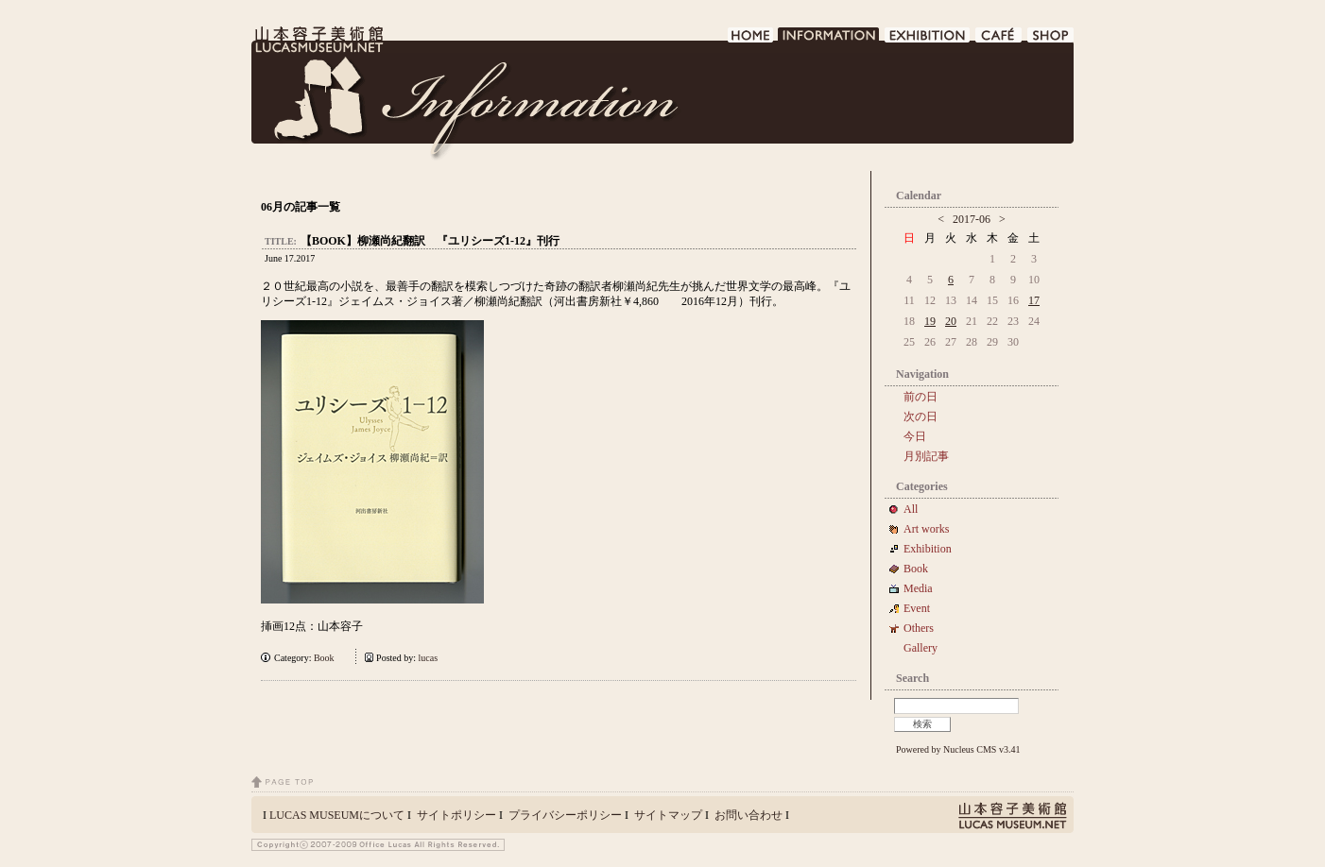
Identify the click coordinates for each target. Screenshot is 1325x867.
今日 (914, 436)
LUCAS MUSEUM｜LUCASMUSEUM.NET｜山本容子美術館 (317, 39)
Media (923, 588)
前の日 (920, 396)
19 (930, 321)
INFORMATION (829, 40)
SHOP (1050, 40)
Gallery (920, 647)
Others (918, 628)
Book (329, 658)
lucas (429, 658)
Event (916, 608)
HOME (751, 40)
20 (950, 321)
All (910, 509)
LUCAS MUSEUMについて (336, 815)
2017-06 (971, 219)
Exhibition (927, 548)
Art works (926, 529)
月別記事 (926, 456)
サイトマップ (668, 815)
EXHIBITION (928, 40)
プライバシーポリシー (565, 815)
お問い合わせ (748, 815)
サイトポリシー (456, 815)
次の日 (920, 416)
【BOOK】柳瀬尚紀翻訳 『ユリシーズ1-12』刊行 (430, 240)
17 (1034, 300)
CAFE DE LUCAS (999, 40)
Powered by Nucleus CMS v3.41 (958, 749)
